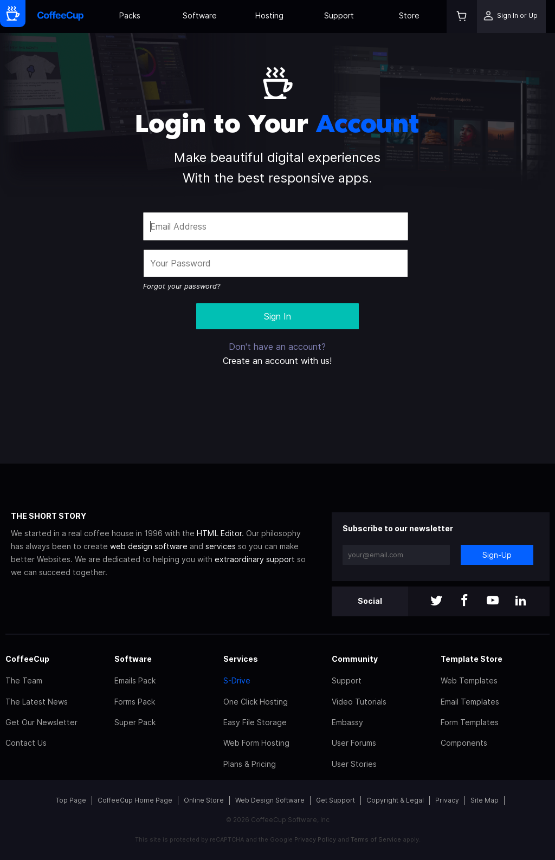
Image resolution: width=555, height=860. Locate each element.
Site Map (484, 800)
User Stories (354, 763)
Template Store (471, 658)
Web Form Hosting (256, 742)
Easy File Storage (255, 722)
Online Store (204, 800)
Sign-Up (497, 554)
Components (464, 742)
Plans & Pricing (249, 763)
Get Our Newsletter (41, 722)
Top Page (71, 800)
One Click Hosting (255, 701)
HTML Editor (219, 533)
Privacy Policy (315, 839)
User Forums (354, 742)
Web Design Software (270, 800)
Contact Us (26, 742)
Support (339, 15)
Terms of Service (376, 839)
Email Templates (470, 701)
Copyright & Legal (395, 800)
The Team (23, 680)
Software (200, 15)
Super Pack (135, 722)
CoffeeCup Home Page (135, 800)
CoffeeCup (27, 658)
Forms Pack (134, 701)
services (220, 546)
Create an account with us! (277, 360)
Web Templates (469, 680)
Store (409, 15)
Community (355, 658)
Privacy (447, 800)
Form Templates (470, 722)
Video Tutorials (359, 701)
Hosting (269, 15)
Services (240, 658)
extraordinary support (255, 559)
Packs (129, 15)
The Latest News (36, 701)
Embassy (347, 722)
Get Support (335, 800)
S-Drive (236, 680)
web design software (149, 546)
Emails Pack (135, 680)
